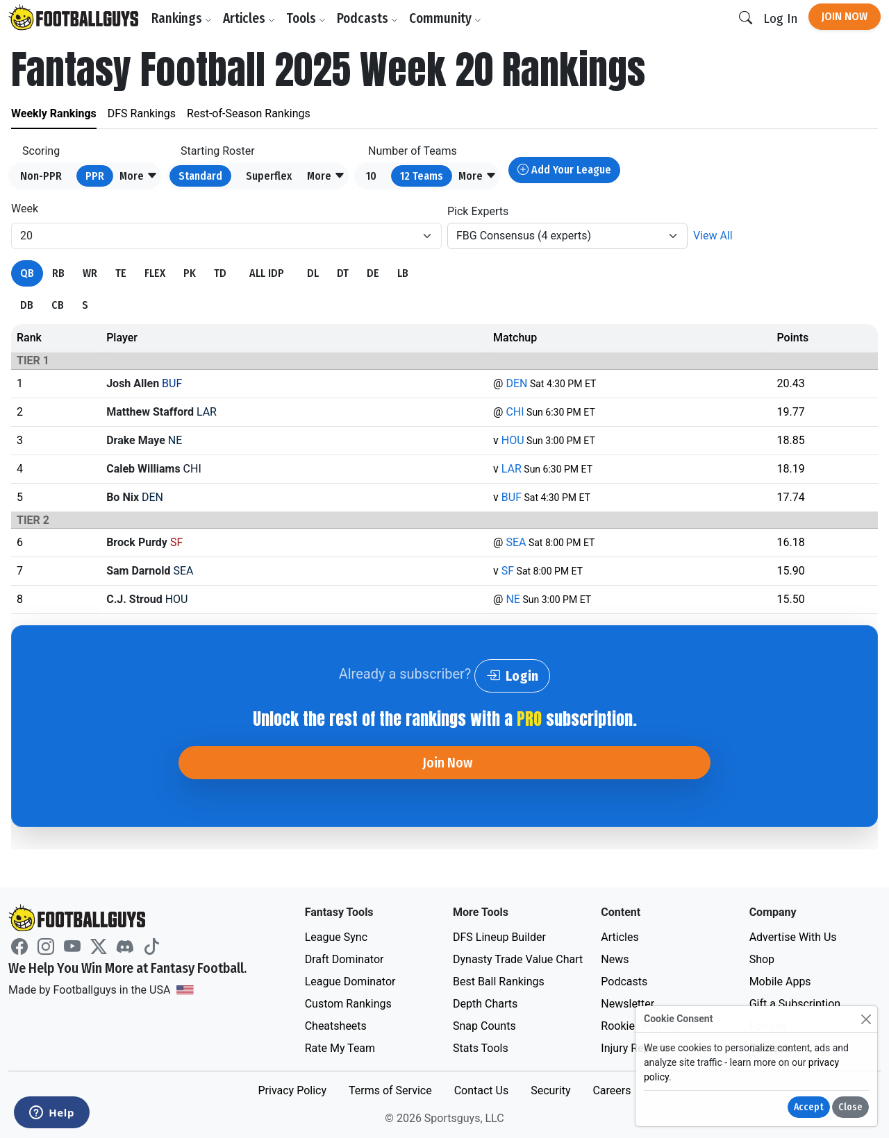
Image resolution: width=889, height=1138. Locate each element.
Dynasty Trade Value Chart (518, 959)
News (615, 959)
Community (445, 18)
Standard (200, 175)
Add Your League (564, 169)
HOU (512, 440)
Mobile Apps (780, 981)
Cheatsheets (336, 1026)
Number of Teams (412, 151)
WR (90, 273)
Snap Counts (484, 1026)
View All (713, 235)
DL (313, 273)
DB (26, 305)
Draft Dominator (344, 959)
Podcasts (367, 18)
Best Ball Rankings (499, 981)
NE (513, 599)
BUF (511, 497)
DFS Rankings (142, 113)
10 (371, 175)
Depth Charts (485, 1003)
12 (421, 175)
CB (57, 305)
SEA (516, 542)
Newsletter (627, 1003)
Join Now (844, 16)
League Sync (336, 937)
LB (402, 273)
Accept (809, 1107)
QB (27, 273)
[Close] (865, 1019)
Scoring (41, 151)
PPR (94, 175)
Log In (780, 18)
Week (24, 208)
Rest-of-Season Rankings (248, 113)
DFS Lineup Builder (499, 937)
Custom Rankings (348, 1003)
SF (507, 570)
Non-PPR (41, 175)
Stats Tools (480, 1048)
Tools (306, 18)
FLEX (154, 273)
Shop (761, 959)
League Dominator (350, 981)
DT (343, 273)
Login (512, 676)
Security (550, 1090)
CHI (515, 411)
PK (189, 273)
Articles (249, 18)
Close (850, 1107)
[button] (138, 176)
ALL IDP (266, 273)
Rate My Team (340, 1048)
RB (58, 273)
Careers (611, 1090)
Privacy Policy (292, 1090)
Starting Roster (218, 151)
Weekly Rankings (54, 113)
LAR (511, 468)
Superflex (269, 175)
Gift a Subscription (795, 1003)
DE (373, 273)
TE (120, 273)
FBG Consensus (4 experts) (523, 235)
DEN (516, 383)
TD (220, 273)
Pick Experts (477, 211)
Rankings (181, 18)
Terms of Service (390, 1090)
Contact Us (481, 1090)
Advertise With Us (793, 937)
